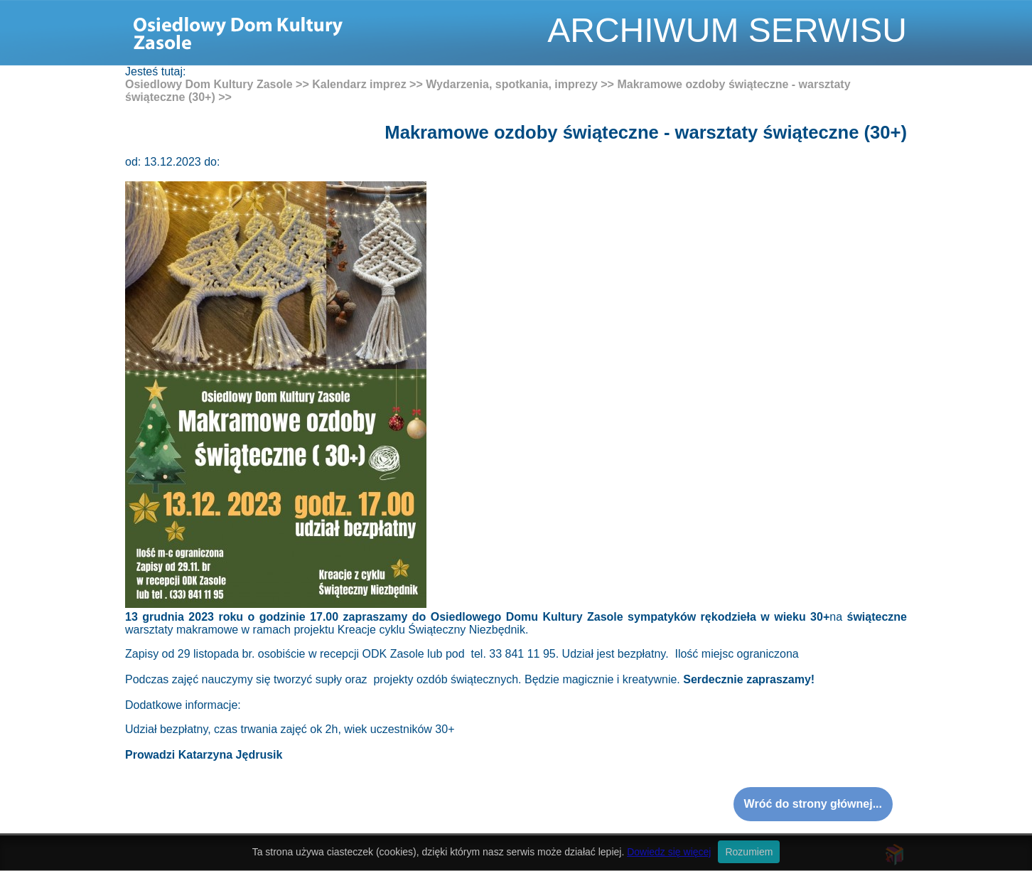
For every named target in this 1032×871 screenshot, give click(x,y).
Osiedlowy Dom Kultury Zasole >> (217, 84)
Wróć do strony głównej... (813, 804)
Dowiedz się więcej (669, 851)
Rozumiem (749, 851)
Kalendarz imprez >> (367, 84)
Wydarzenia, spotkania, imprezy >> (520, 84)
